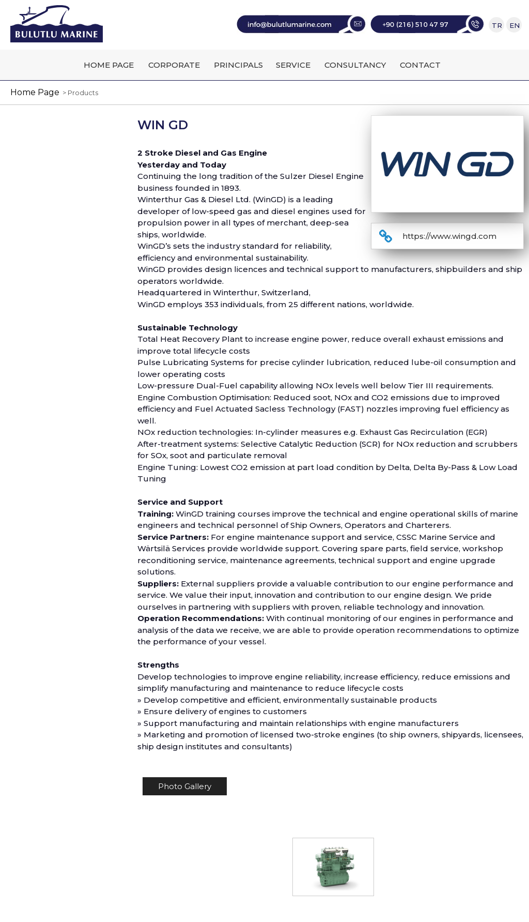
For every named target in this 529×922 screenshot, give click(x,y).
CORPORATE (174, 65)
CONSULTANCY (355, 65)
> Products (78, 92)
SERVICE (293, 65)
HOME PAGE (109, 65)
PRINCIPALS (238, 65)
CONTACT (420, 65)
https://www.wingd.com (449, 236)
